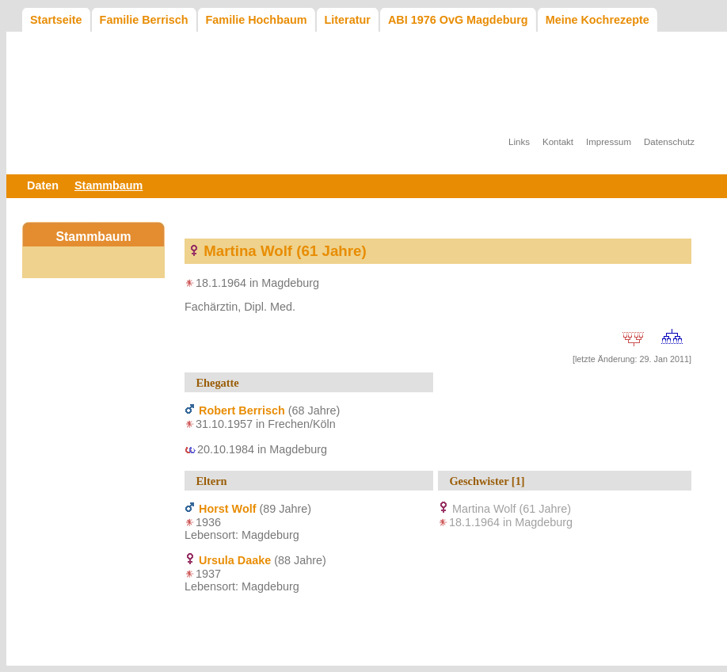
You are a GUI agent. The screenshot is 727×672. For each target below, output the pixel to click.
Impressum (608, 142)
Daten (43, 185)
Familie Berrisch (144, 19)
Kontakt (557, 142)
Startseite (56, 19)
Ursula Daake (235, 560)
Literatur (348, 19)
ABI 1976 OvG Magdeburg (458, 19)
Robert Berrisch (242, 410)
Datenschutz (669, 142)
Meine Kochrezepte (597, 19)
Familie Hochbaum (256, 19)
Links (519, 142)
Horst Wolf (227, 508)
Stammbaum (108, 185)
